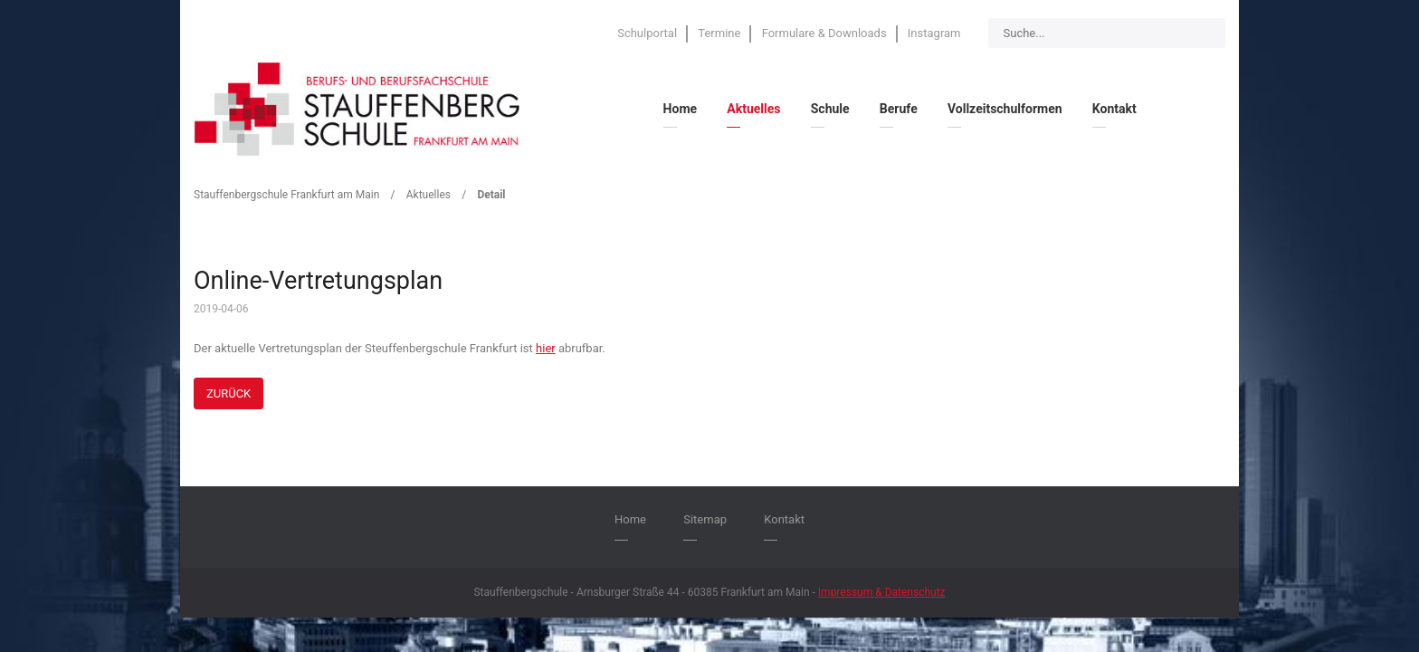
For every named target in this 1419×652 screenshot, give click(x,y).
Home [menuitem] (680, 108)
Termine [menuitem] (719, 33)
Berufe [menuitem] (899, 108)
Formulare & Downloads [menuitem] (824, 33)
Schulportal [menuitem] (647, 33)
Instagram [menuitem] (934, 33)
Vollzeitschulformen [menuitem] (1005, 108)
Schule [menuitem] (830, 108)
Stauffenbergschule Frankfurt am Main (286, 194)
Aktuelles (428, 194)
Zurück (228, 393)
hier (546, 348)
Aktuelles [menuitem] (753, 108)
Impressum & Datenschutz (882, 592)
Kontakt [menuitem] (1114, 108)
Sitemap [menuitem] (705, 519)
